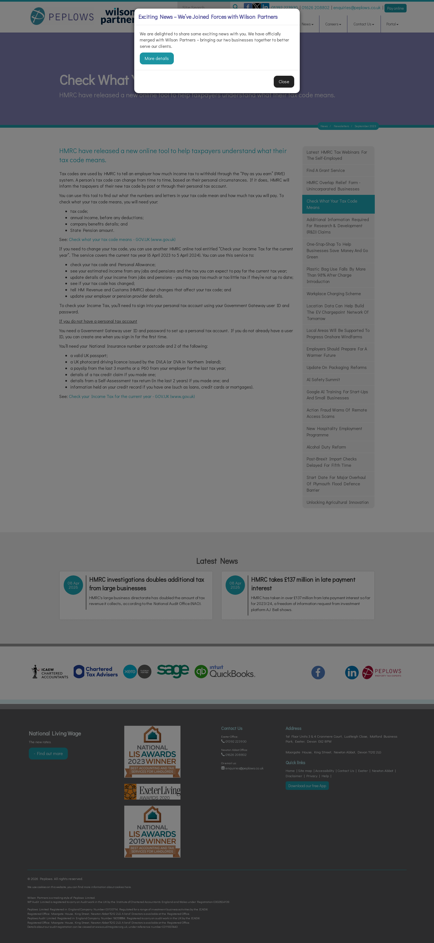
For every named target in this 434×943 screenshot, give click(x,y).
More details (157, 58)
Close (284, 81)
